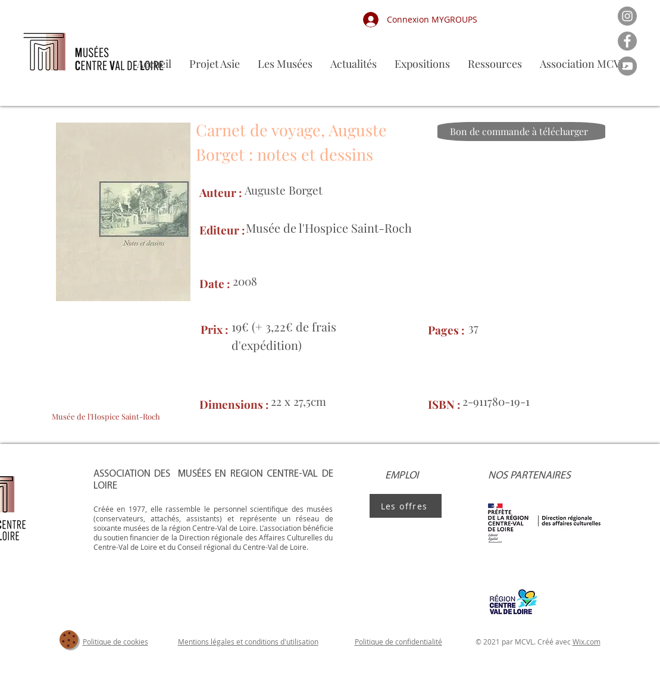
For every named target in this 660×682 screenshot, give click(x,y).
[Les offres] (406, 506)
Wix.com (586, 641)
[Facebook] (627, 41)
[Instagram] (627, 16)
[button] (285, 63)
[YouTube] (627, 66)
